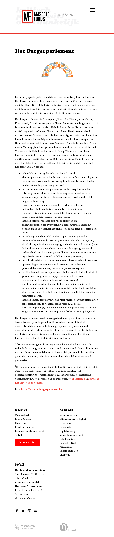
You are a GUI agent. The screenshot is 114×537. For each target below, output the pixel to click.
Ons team (20, 423)
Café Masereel (68, 439)
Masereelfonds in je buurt (29, 431)
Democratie (66, 427)
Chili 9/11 (65, 455)
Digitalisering (67, 431)
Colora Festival (68, 443)
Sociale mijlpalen (69, 451)
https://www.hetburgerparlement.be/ (42, 389)
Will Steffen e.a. (78, 379)
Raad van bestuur (25, 427)
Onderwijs (65, 423)
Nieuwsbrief (27, 442)
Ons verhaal (22, 415)
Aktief (18, 435)
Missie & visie (23, 419)
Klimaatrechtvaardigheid (73, 419)
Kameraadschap (68, 415)
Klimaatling (66, 447)
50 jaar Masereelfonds (72, 435)
